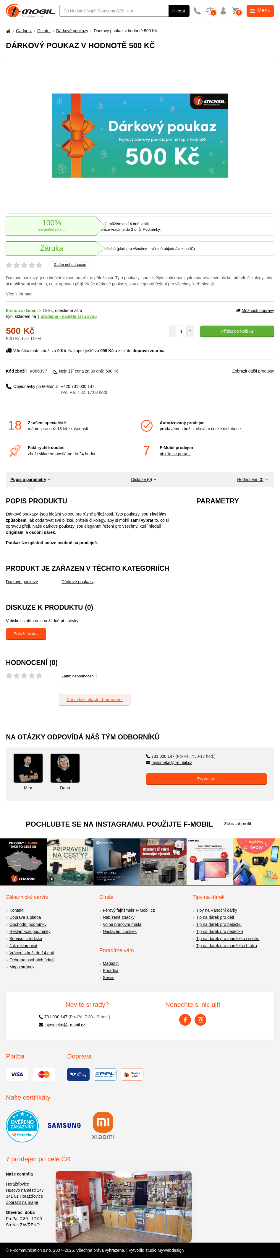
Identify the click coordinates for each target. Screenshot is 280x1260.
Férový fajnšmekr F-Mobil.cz (129, 910)
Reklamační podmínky (30, 931)
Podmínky (151, 229)
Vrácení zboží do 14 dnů (31, 952)
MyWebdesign (171, 1250)
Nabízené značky (119, 917)
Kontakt (16, 910)
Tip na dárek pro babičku (219, 924)
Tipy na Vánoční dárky (216, 910)
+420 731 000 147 (84, 389)
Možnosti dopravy (255, 310)
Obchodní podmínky (27, 924)
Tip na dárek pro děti (215, 917)
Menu (260, 10)
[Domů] (7, 31)
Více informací (19, 294)
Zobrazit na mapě (22, 1202)
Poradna (111, 970)
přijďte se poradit (175, 453)
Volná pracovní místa (122, 924)
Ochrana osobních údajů (32, 959)
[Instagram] (200, 1019)
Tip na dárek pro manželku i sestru (227, 938)
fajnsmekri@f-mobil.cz (169, 762)
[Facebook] (185, 1019)
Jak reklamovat (23, 945)
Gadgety (24, 30)
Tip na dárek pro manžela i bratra (226, 945)
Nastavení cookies (120, 931)
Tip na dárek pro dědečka (219, 931)
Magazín (111, 963)
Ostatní (44, 30)
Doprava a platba (25, 917)
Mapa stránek (22, 966)
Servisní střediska (25, 938)
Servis (108, 977)
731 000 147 (181, 756)
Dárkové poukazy (72, 30)
